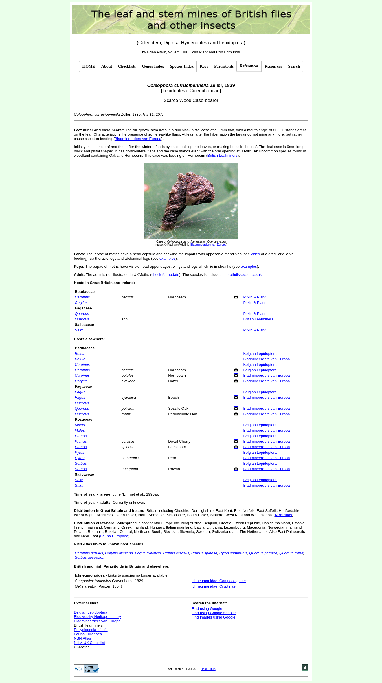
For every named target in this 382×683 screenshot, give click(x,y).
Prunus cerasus (176, 553)
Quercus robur (291, 553)
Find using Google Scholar (214, 613)
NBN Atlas (283, 515)
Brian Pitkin (208, 669)
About (106, 66)
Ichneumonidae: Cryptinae (214, 586)
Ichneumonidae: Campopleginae (219, 581)
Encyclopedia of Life (90, 629)
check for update (165, 274)
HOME (88, 66)
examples (167, 258)
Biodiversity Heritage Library (97, 616)
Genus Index (153, 66)
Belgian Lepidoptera (260, 353)
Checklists (127, 66)
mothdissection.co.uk (244, 274)
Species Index (181, 66)
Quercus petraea (263, 553)
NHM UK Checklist (89, 642)
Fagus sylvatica (148, 553)
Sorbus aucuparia (89, 557)
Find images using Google (213, 617)
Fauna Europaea (114, 536)
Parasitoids (224, 66)
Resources (273, 66)
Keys (204, 66)
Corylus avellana (119, 553)
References (249, 66)
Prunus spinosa (204, 553)
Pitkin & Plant (254, 297)
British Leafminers (222, 155)
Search (294, 66)
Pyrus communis (233, 553)
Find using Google (207, 608)
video (255, 254)
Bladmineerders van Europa (138, 138)
